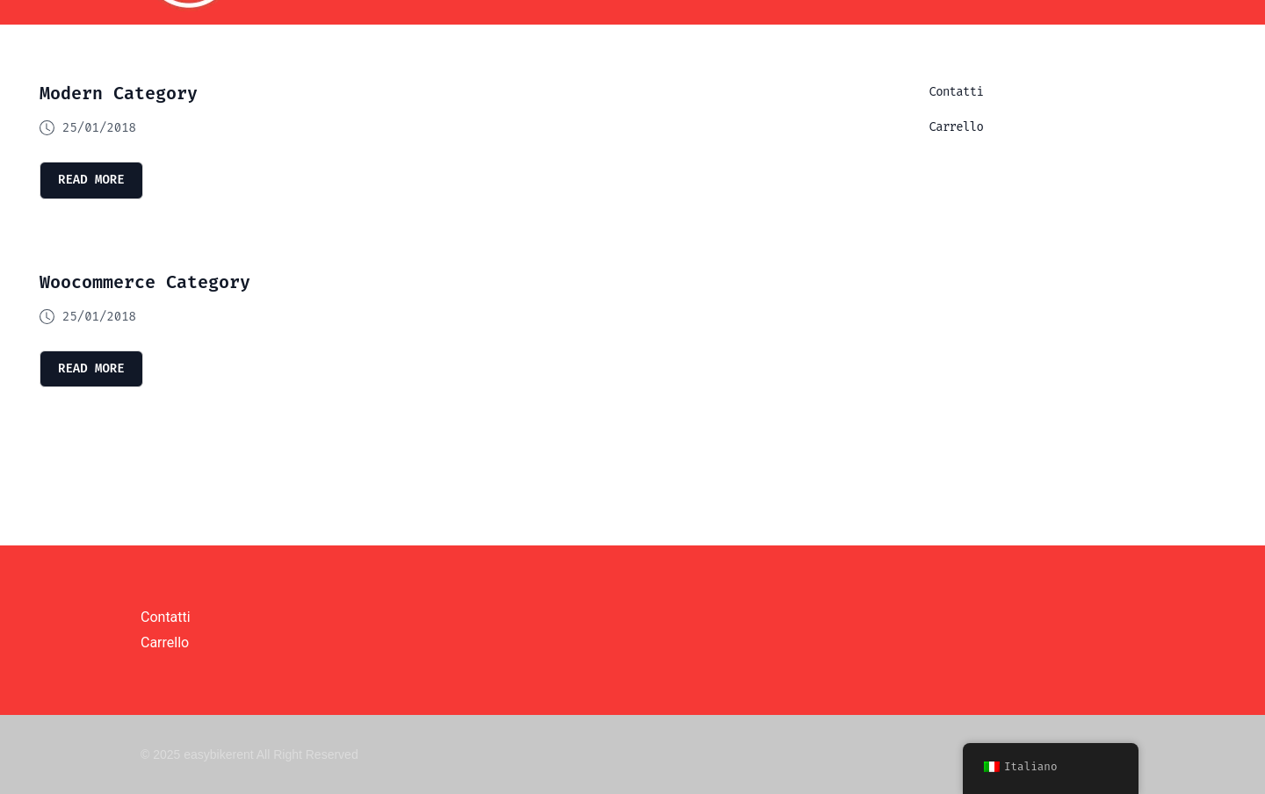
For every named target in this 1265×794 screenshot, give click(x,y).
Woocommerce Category (145, 282)
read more (91, 179)
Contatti (956, 91)
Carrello (956, 127)
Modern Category (119, 93)
